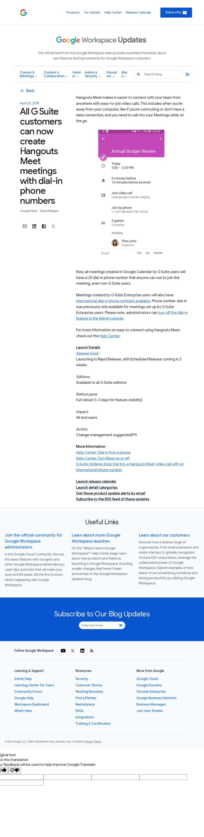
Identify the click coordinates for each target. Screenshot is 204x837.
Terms (97, 741)
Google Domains (149, 685)
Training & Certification (93, 724)
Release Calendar (138, 13)
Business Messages (151, 704)
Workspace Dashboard (31, 704)
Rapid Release (49, 211)
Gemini (76, 74)
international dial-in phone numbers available (113, 301)
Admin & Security (92, 74)
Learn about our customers (164, 535)
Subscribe (176, 12)
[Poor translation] (14, 770)
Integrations (85, 717)
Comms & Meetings (28, 74)
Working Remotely (89, 692)
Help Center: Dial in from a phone (103, 452)
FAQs (79, 711)
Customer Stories (89, 685)
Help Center (113, 13)
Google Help (24, 698)
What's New (23, 711)
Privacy (89, 741)
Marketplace (85, 704)
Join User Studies (149, 711)
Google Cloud (147, 679)
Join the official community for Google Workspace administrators (33, 541)
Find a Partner (86, 698)
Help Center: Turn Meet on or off (102, 458)
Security (82, 679)
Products (73, 13)
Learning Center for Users (34, 685)
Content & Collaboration (55, 74)
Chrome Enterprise (151, 692)
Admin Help (23, 679)
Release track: (87, 353)
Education (112, 74)
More (125, 74)
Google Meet (29, 211)
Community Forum (28, 692)
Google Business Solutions (156, 698)
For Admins (92, 13)
